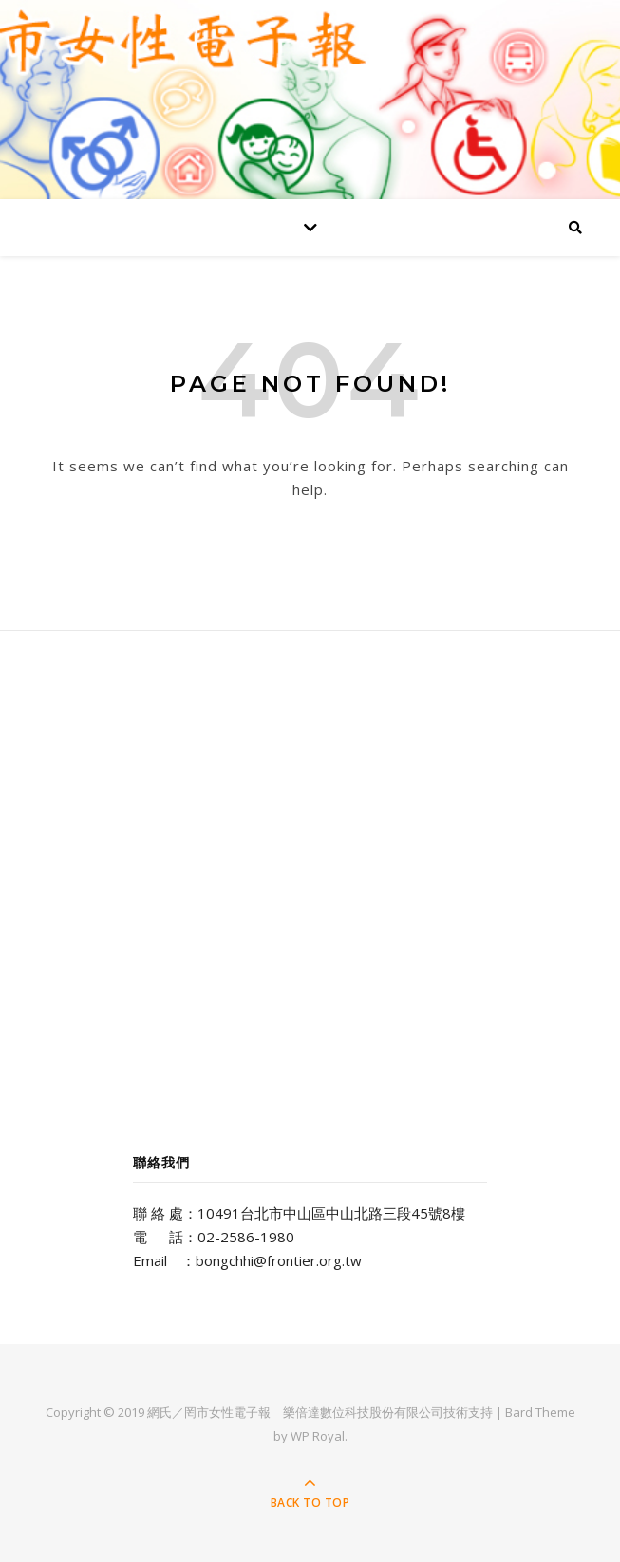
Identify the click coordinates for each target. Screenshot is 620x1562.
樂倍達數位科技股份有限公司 (363, 1412)
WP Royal (318, 1435)
